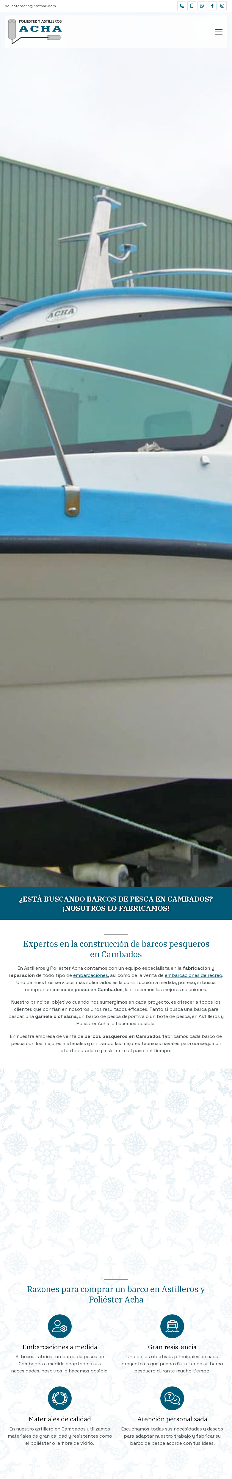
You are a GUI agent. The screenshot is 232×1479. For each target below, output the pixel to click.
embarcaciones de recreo (193, 975)
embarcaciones (90, 975)
